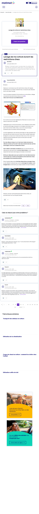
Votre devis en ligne (17, 442)
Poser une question (19, 41)
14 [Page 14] (8, 304)
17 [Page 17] (13, 304)
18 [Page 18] (15, 304)
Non (28, 205)
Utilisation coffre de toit (10, 372)
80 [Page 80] (37, 304)
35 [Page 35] (30, 304)
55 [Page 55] (34, 304)
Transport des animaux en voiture (13, 318)
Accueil (2, 12)
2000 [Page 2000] (20, 307)
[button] (1, 304)
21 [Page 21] (23, 304)
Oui (23, 205)
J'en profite (14, 414)
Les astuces (8, 12)
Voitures (25, 33)
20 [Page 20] (20, 304)
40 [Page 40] (32, 304)
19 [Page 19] (18, 304)
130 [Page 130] (15, 307)
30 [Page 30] (27, 304)
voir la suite (23, 227)
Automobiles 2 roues (17, 33)
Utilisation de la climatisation (12, 336)
